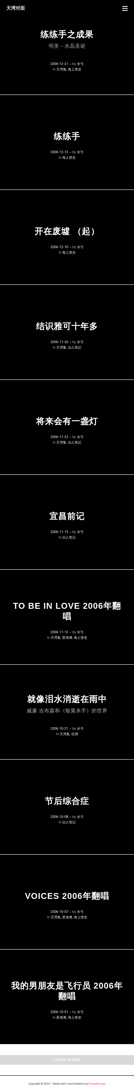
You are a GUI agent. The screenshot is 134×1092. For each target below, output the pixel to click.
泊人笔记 (74, 347)
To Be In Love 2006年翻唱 (67, 611)
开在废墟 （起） (67, 231)
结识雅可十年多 (67, 326)
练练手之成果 (67, 39)
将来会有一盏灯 (67, 421)
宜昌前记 (67, 516)
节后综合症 (67, 801)
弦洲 (74, 734)
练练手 (67, 136)
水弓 (80, 64)
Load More (67, 1060)
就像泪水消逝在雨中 (67, 704)
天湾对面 (15, 8)
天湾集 (61, 69)
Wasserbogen (97, 1083)
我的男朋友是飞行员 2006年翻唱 (67, 991)
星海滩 (67, 638)
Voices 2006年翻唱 (67, 896)
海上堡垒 (74, 69)
